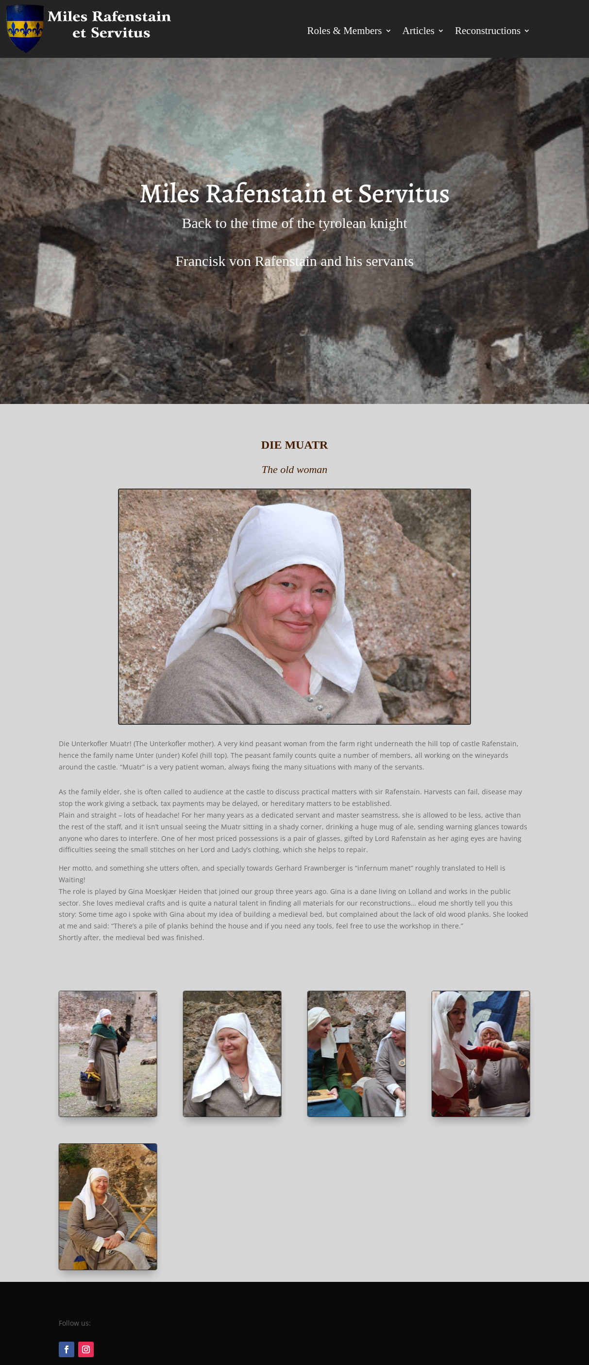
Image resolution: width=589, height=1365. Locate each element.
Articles (419, 30)
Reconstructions (488, 30)
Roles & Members (344, 30)
